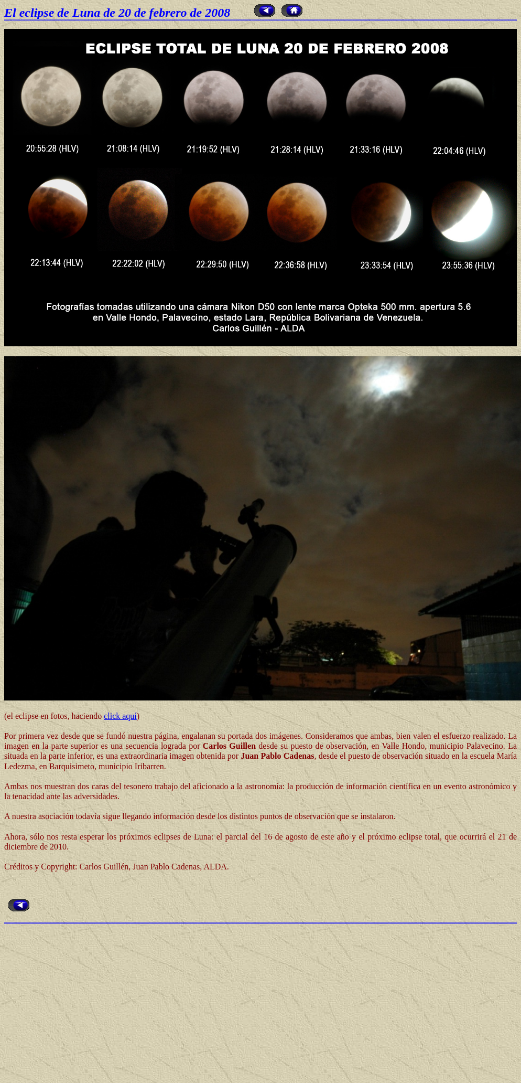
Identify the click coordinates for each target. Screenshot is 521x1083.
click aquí (120, 716)
